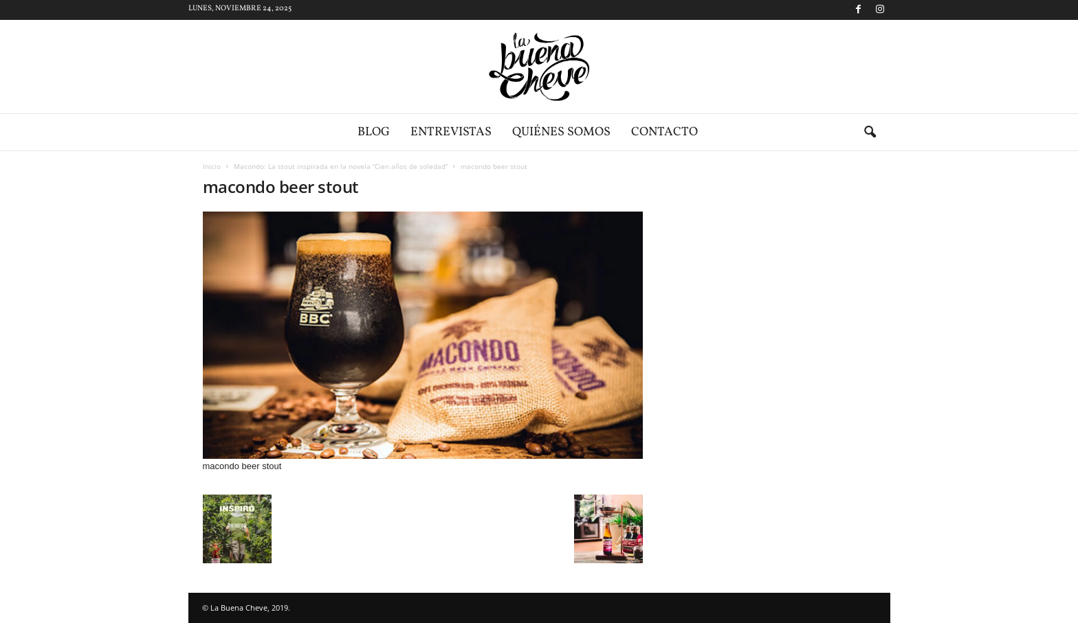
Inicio (212, 166)
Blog (374, 132)
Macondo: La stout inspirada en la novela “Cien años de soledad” (341, 166)
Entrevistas (451, 132)
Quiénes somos (561, 132)
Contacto (664, 132)
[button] (870, 132)
